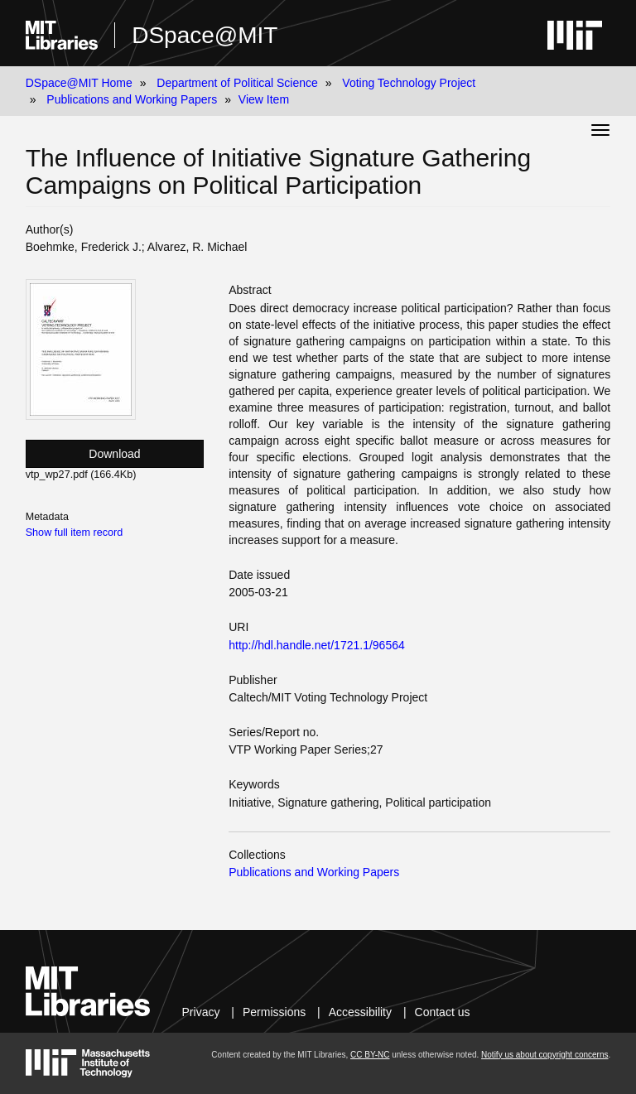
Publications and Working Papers (131, 99)
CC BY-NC (369, 1054)
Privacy (201, 1012)
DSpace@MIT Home (79, 82)
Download (114, 453)
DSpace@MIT (204, 35)
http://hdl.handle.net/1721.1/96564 (317, 645)
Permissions (274, 1012)
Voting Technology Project (408, 82)
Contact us (442, 1012)
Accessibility (360, 1012)
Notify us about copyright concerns (544, 1054)
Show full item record (74, 532)
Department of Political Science (237, 82)
